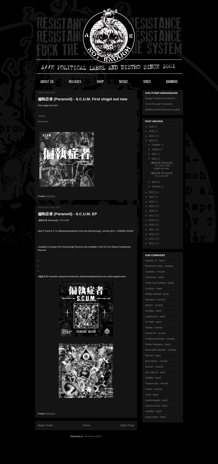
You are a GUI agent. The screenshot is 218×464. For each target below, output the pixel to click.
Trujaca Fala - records (156, 383)
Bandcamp (43, 121)
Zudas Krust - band (155, 417)
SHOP (100, 81)
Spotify (41, 116)
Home (86, 425)
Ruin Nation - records (156, 361)
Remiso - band (153, 355)
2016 (152, 220)
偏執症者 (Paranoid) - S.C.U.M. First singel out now (82, 99)
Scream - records (154, 366)
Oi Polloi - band (153, 322)
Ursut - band (151, 394)
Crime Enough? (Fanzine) (158, 104)
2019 (152, 206)
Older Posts (127, 425)
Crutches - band (153, 288)
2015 (152, 224)
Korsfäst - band (153, 310)
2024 (152, 136)
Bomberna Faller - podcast (159, 266)
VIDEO (147, 81)
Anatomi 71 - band (155, 260)
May (154, 158)
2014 (152, 229)
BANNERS (172, 81)
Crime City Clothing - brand (159, 283)
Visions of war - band (156, 405)
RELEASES (75, 81)
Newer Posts (45, 425)
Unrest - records (153, 389)
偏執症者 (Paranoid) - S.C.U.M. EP (67, 214)
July (154, 154)
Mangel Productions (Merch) (160, 98)
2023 (152, 140)
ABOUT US (47, 81)
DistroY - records (154, 305)
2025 (152, 131)
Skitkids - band (153, 377)
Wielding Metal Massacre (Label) (162, 109)
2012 (152, 238)
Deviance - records (155, 299)
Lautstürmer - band (155, 316)
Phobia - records (154, 327)
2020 (152, 201)
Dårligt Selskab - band (157, 294)
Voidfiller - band (153, 411)
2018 (152, 210)
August (156, 149)
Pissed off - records (155, 333)
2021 (152, 196)
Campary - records (155, 271)
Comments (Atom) (93, 436)
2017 (152, 215)
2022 (152, 192)
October (156, 144)
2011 (152, 243)
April (154, 181)
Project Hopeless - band (157, 344)
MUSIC (123, 81)
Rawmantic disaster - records (160, 349)
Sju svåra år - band (155, 372)
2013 (152, 234)
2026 (152, 126)
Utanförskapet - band (156, 400)
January (156, 186)
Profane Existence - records (160, 338)
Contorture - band (154, 277)
